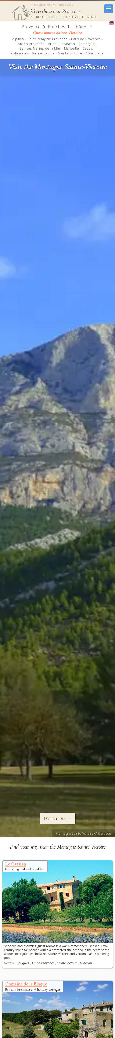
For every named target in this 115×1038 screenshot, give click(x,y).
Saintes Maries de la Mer (40, 48)
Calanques (19, 53)
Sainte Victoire (70, 53)
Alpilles (18, 39)
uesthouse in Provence (56, 11)
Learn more (55, 818)
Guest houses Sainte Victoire (57, 32)
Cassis (88, 48)
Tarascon (67, 44)
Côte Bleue (95, 53)
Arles (52, 44)
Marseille (71, 48)
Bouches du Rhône (67, 27)
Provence (31, 27)
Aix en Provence (31, 44)
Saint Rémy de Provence (48, 39)
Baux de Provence (86, 39)
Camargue (87, 44)
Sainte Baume (43, 53)
